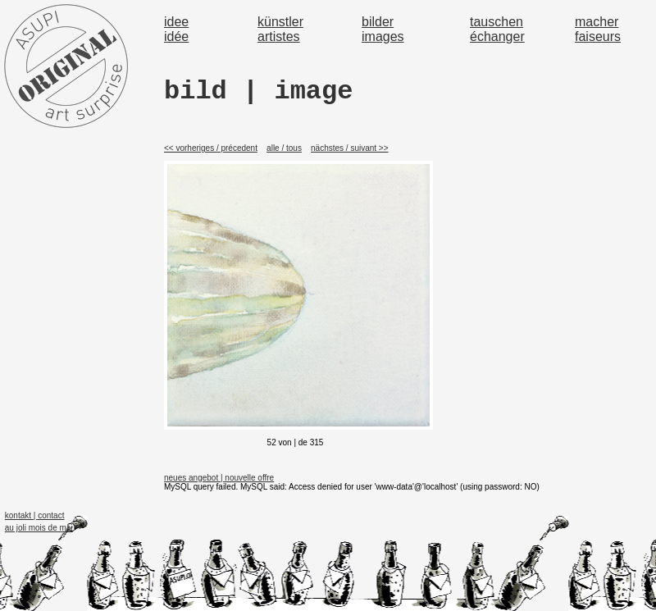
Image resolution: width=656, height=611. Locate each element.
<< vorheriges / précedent (210, 148)
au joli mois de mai (39, 527)
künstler (280, 22)
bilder (378, 22)
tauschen (496, 22)
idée (176, 36)
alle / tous (284, 148)
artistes (278, 36)
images (383, 36)
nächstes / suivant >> (350, 148)
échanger (497, 36)
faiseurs (598, 36)
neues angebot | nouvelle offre (219, 477)
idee (176, 22)
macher (596, 22)
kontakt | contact (35, 515)
